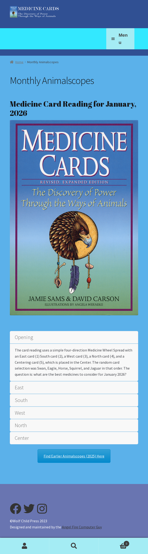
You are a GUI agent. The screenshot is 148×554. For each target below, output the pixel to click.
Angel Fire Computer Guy (82, 527)
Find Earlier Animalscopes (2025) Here (74, 456)
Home (19, 62)
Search (74, 546)
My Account (24, 546)
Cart (114, 542)
